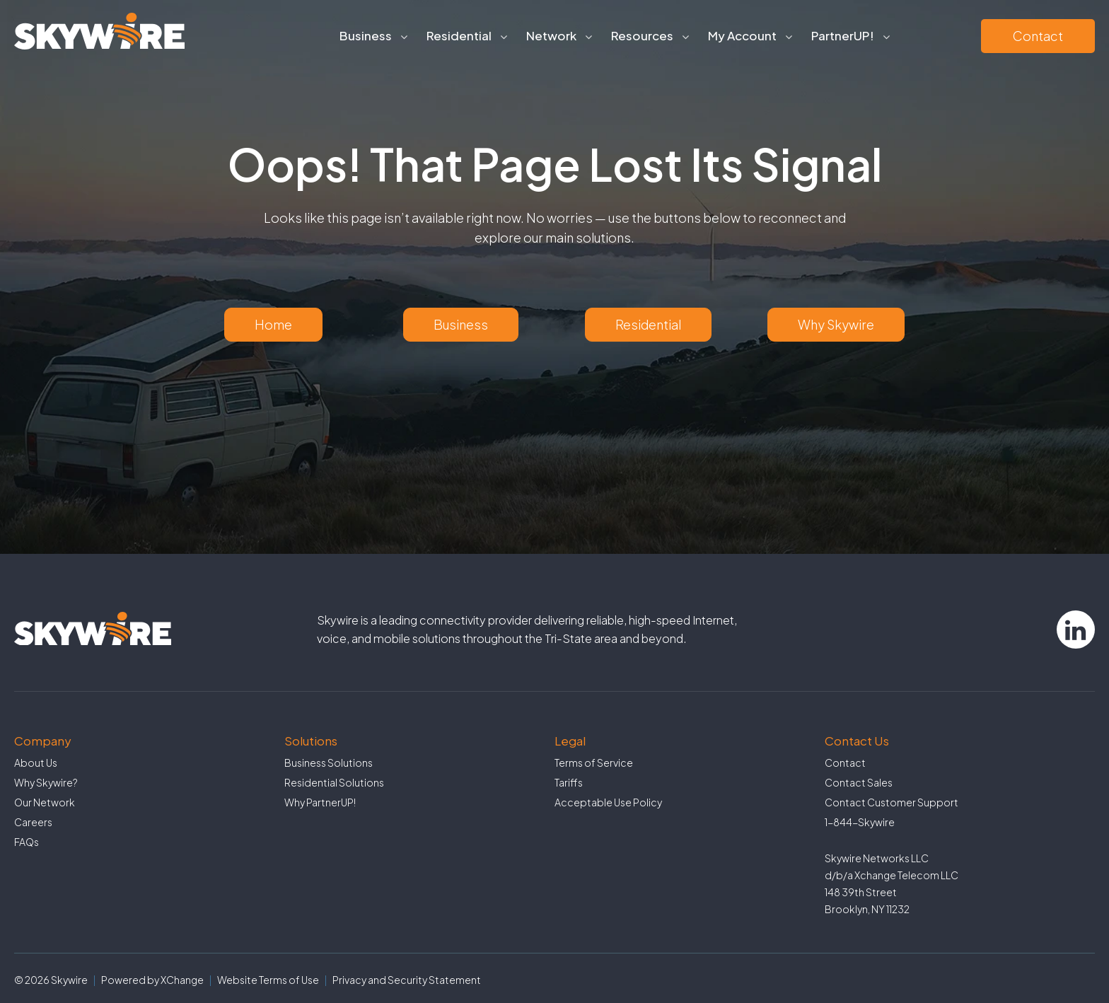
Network (551, 35)
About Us (35, 762)
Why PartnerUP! (320, 802)
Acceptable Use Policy (608, 802)
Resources (642, 35)
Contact (1038, 36)
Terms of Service (593, 762)
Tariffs (568, 782)
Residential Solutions (334, 782)
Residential (459, 35)
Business (365, 35)
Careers (33, 822)
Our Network (44, 802)
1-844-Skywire (860, 822)
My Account (742, 35)
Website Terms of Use (268, 979)
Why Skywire (836, 324)
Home (273, 324)
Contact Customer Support (891, 802)
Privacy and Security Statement (406, 979)
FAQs (26, 841)
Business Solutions (328, 762)
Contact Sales (859, 782)
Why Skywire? (46, 782)
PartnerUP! (842, 35)
